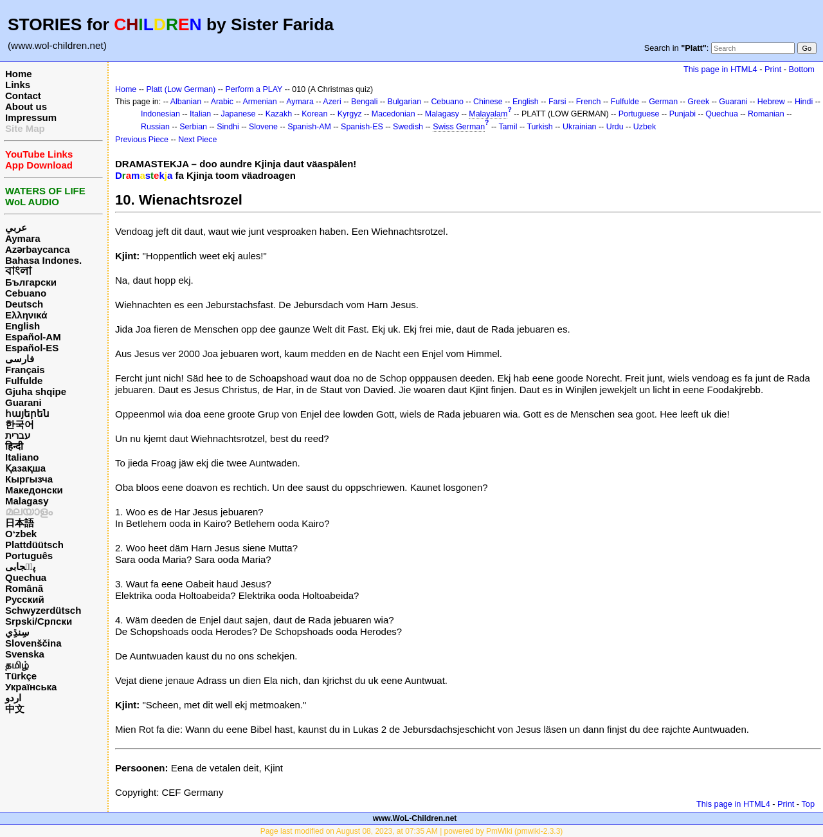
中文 (14, 708)
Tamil (507, 126)
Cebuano (25, 293)
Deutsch (24, 304)
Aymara (22, 238)
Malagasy (27, 500)
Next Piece (197, 139)
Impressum (31, 117)
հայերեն (27, 413)
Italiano (22, 457)
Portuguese (639, 113)
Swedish (408, 126)
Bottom (802, 69)
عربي (16, 227)
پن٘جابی (20, 566)
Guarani (23, 402)
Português (29, 555)
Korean (314, 113)
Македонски (34, 489)
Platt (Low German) (180, 89)
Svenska (24, 653)
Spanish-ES (362, 126)
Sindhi (228, 126)
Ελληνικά (26, 314)
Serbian (193, 126)
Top (808, 804)
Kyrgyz (350, 113)
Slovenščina (33, 643)
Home (18, 73)
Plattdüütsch (34, 544)
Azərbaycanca (37, 249)
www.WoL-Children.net (415, 818)
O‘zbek (21, 533)
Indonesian (160, 113)
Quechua (25, 577)
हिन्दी (14, 446)
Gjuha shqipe (35, 391)
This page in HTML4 (720, 69)
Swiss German (459, 126)
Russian (155, 126)
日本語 (19, 522)
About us (26, 106)
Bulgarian (405, 101)
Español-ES (32, 347)
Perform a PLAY (253, 89)
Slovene (263, 126)
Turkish (539, 126)
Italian (200, 113)
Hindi (804, 101)
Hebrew (771, 101)
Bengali (364, 101)
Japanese (238, 113)
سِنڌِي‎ (17, 632)
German (663, 101)
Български (31, 282)
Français (25, 369)
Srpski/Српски (38, 621)
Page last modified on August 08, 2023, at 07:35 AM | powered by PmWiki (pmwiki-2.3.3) (411, 831)
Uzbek (644, 126)
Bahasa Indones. (43, 260)
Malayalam (488, 113)
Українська (31, 686)
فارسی (19, 358)
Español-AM (33, 336)
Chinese (488, 101)
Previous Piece (141, 139)
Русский (24, 599)
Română (24, 588)
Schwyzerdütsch (43, 610)
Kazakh (279, 113)
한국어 (19, 424)
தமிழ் (17, 664)
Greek (698, 101)
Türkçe (21, 675)
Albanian (185, 101)
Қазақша (25, 468)
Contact (23, 95)
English (22, 325)
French (588, 101)
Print (772, 69)
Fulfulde (23, 380)
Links (17, 84)
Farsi (557, 101)
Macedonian (393, 113)
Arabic (222, 101)
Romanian (766, 113)
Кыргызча (29, 479)
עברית (17, 435)
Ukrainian (580, 126)
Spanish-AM (309, 126)
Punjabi (682, 113)
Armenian (259, 101)
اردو (13, 697)
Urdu (615, 126)
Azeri (332, 101)
